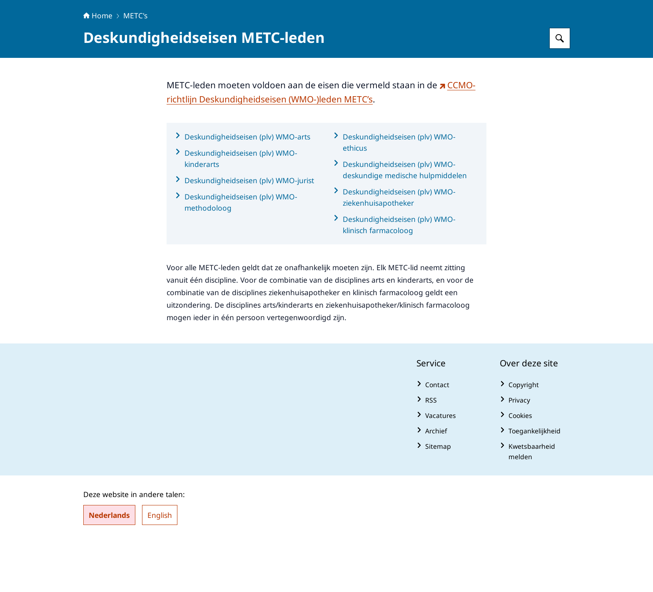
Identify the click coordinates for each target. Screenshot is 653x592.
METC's (135, 67)
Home (97, 67)
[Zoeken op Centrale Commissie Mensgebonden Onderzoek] (560, 90)
